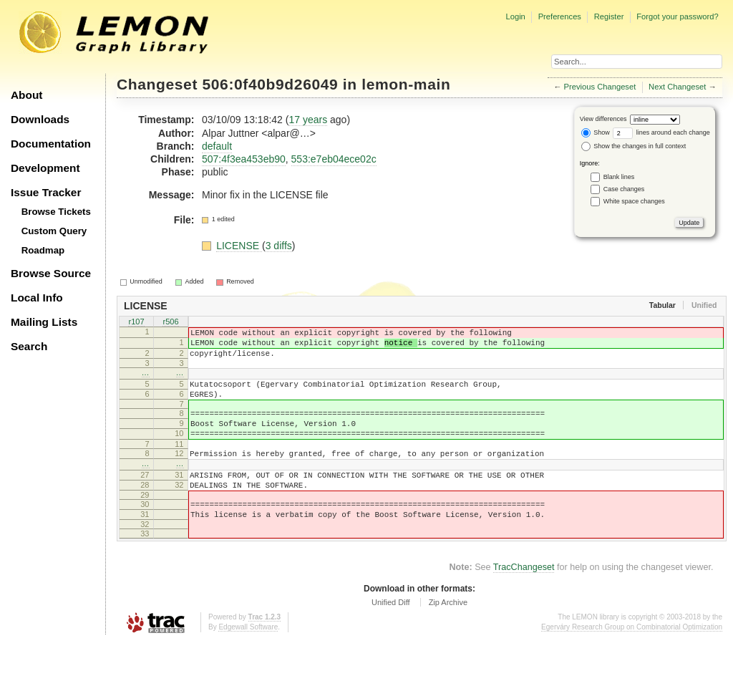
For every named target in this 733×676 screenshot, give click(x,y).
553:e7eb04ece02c (334, 159)
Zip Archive (448, 636)
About (26, 95)
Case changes (624, 189)
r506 (170, 322)
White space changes (634, 201)
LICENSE (239, 245)
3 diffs (279, 245)
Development (45, 168)
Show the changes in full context (633, 146)
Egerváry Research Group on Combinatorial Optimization (631, 661)
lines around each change (661, 132)
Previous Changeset (600, 86)
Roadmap (43, 250)
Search (29, 346)
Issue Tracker (46, 192)
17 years (307, 119)
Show (595, 132)
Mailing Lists (44, 322)
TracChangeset (524, 602)
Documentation (51, 143)
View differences (603, 118)
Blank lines (619, 176)
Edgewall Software (248, 661)
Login (515, 16)
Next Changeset (677, 86)
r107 (136, 322)
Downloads (40, 119)
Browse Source (51, 273)
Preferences (559, 16)
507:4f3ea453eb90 (244, 159)
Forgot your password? (677, 16)
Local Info (37, 297)
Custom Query (54, 231)
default (217, 146)
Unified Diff (391, 636)
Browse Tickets (56, 211)
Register (609, 16)
